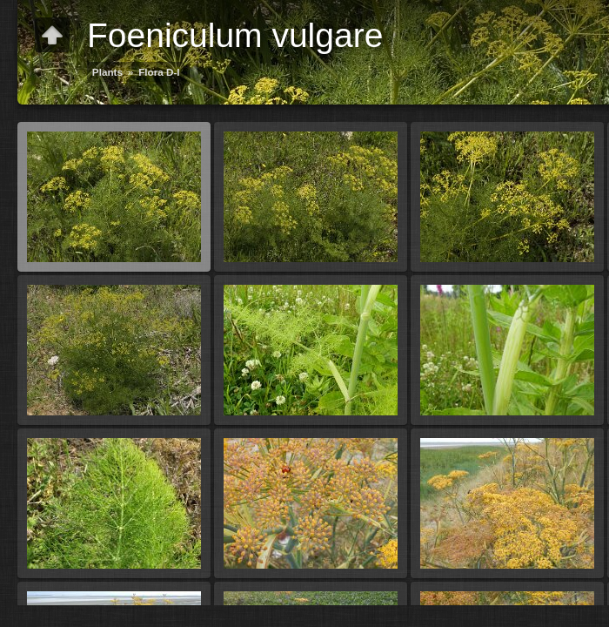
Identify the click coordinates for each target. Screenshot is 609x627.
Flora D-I (158, 72)
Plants (107, 72)
